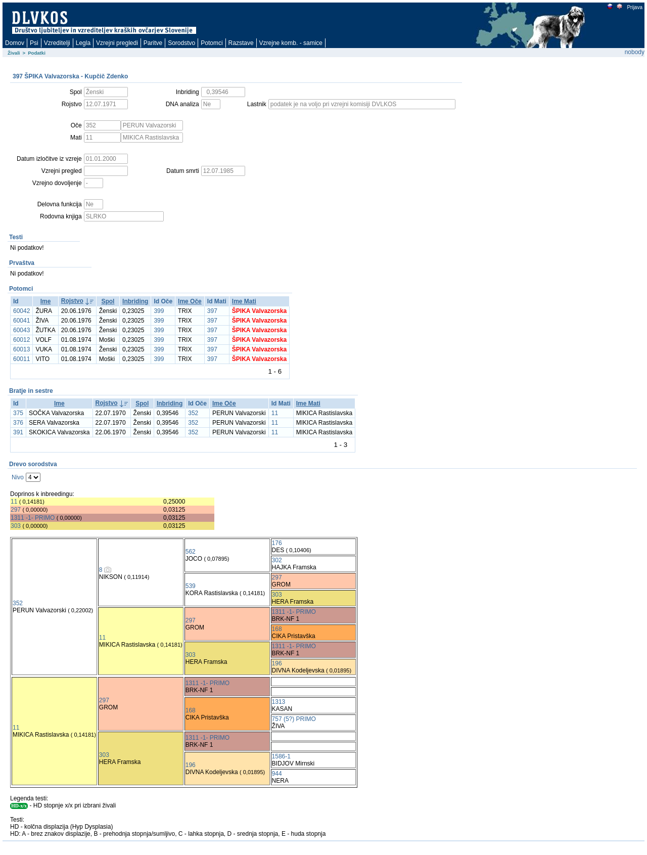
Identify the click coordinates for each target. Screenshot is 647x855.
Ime (45, 301)
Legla (83, 43)
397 (212, 310)
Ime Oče (190, 301)
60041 (21, 320)
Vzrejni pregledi (117, 43)
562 (191, 551)
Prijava (634, 7)
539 (191, 586)
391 (18, 432)
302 (277, 560)
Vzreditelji (57, 43)
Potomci (211, 43)
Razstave (241, 43)
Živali (14, 53)
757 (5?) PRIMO (294, 719)
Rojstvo (72, 300)
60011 (21, 359)
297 (16, 509)
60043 (21, 330)
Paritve (153, 43)
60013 (21, 349)
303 (16, 525)
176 (277, 543)
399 (159, 310)
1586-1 (281, 756)
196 (277, 663)
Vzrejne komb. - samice (290, 43)
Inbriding (135, 301)
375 (18, 413)
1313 (279, 701)
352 (193, 413)
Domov (14, 43)
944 (277, 773)
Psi (34, 43)
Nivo (18, 477)
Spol (107, 301)
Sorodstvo (181, 43)
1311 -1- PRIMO (33, 517)
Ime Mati (244, 301)
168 (277, 629)
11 (274, 413)
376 (18, 422)
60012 (21, 339)
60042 (21, 310)
